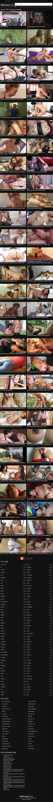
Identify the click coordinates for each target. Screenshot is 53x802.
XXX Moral (4, 706)
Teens (39, 673)
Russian (39, 644)
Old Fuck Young (6, 784)
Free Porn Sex (5, 703)
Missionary (39, 615)
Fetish (13, 681)
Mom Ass (30, 716)
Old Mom (5, 788)
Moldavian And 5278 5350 (9, 759)
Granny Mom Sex (6, 723)
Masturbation (39, 607)
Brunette (13, 628)
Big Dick (13, 599)
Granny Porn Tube (32, 701)
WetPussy (7, 5)
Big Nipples (13, 604)
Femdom (13, 679)
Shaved (39, 650)
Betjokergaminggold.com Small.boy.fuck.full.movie (14, 785)
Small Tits (39, 655)
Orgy (39, 618)
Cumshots (13, 658)
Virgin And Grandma (7, 763)
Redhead (39, 636)
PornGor (30, 743)
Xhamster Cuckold (7, 766)
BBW (13, 588)
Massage (39, 604)
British (13, 626)
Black (13, 610)
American (13, 572)
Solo (39, 658)
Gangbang (13, 687)
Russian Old (4, 738)
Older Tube (30, 726)
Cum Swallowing (13, 655)
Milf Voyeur (30, 721)
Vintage (39, 687)
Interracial (39, 586)
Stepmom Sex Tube (6, 708)
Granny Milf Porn (5, 743)
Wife (39, 695)
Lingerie (39, 602)
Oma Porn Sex (31, 736)
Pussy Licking (39, 634)
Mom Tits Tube (31, 718)
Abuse (29, 799)
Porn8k (29, 738)
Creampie (13, 647)
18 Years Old (13, 564)
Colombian (13, 642)
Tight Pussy (39, 679)
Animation (13, 578)
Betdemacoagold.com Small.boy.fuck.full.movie (13, 781)
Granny (13, 695)
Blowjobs (13, 615)
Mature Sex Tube (6, 726)
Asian (13, 580)
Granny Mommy (5, 731)
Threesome (39, 676)
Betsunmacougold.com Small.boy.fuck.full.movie (13, 776)
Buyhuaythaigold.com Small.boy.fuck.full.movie (13, 769)
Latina (39, 594)
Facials (13, 673)
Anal (13, 575)
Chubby (13, 636)
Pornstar (39, 626)
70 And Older (6, 756)
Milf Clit (3, 711)
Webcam (39, 689)
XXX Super (5, 775)
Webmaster (24, 799)
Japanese (39, 588)
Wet (39, 692)
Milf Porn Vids (31, 748)
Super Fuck (6, 772)
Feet (13, 676)
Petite (39, 623)
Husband (39, 580)
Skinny (39, 652)
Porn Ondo (30, 746)
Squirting (39, 660)
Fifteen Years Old (7, 768)
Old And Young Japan (8, 757)
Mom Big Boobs (31, 703)
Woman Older (5, 741)
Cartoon (13, 631)
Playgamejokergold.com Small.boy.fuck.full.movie (14, 773)
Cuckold (13, 650)
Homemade (39, 575)
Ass (13, 583)
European (13, 671)
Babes (13, 586)
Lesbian (39, 596)
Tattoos (39, 671)
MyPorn (3, 736)
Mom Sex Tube (31, 713)
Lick (39, 599)
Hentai (39, 572)
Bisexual (13, 607)
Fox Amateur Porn (6, 701)
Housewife (39, 578)
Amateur (13, 570)
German (13, 692)
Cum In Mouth (13, 652)
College (13, 639)
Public (39, 631)
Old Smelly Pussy (7, 778)
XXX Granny (31, 728)
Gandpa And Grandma (8, 755)
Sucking (39, 668)
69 (13, 567)
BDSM (13, 591)
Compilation (13, 644)
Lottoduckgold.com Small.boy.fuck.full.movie (13, 771)
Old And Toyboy (6, 762)
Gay (13, 689)
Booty (13, 620)
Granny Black (31, 706)
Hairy (39, 564)
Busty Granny (5, 733)
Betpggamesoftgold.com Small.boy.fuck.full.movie (14, 782)
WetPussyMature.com (31, 798)
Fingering (13, 684)
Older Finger (5, 728)
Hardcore (39, 570)
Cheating (13, 634)
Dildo (13, 663)
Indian (39, 583)
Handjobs (39, 567)
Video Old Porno (7, 765)
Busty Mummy (31, 711)
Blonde (13, 612)
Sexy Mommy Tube (6, 721)
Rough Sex (39, 642)
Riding (39, 639)
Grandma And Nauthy (8, 760)
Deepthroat (13, 660)
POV (39, 628)
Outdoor (39, 620)
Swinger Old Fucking (6, 746)
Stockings (39, 663)
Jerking (39, 591)
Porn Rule (4, 713)
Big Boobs (13, 596)
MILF (39, 612)
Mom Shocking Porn (32, 731)
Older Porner (31, 733)
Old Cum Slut (6, 789)
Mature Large (5, 748)
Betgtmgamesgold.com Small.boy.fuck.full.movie (13, 786)
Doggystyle (13, 665)
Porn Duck (30, 741)
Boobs (13, 618)
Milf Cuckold (4, 716)
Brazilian (13, 623)
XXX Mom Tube (31, 723)
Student (39, 665)
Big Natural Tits (13, 602)
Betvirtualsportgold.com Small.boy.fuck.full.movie (14, 779)
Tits (39, 681)
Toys (39, 684)
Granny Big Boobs (32, 708)
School (39, 647)
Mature (39, 610)
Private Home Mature (6, 718)
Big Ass (13, 594)
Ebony (13, 668)
